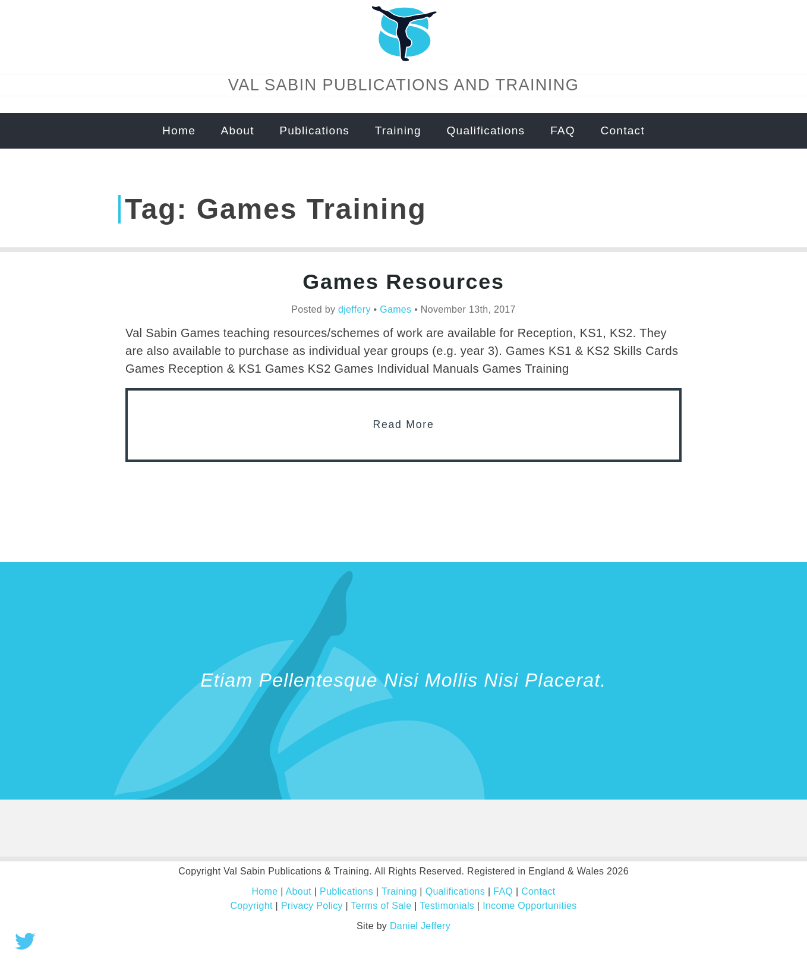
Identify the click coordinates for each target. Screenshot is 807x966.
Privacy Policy (312, 906)
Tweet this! (25, 941)
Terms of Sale (381, 906)
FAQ (562, 130)
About (237, 130)
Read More (403, 424)
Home (179, 130)
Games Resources (403, 282)
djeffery (354, 309)
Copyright (251, 906)
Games (395, 309)
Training (398, 130)
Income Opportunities (529, 906)
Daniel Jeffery (420, 926)
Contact (622, 130)
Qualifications (485, 130)
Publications (314, 130)
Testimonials (447, 906)
